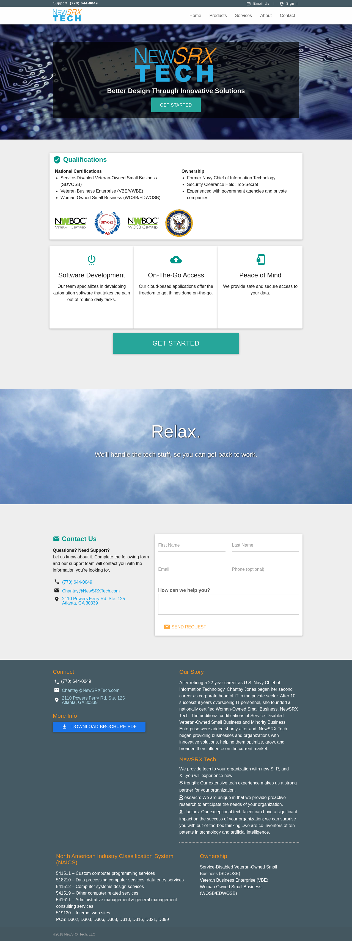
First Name (169, 545)
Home (195, 15)
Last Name (242, 545)
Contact (287, 15)
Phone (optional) (248, 569)
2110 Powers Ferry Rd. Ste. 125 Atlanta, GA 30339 (93, 600)
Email (163, 569)
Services (243, 15)
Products (218, 15)
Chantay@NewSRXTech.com (91, 591)
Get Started (176, 105)
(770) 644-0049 (77, 582)
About (266, 15)
